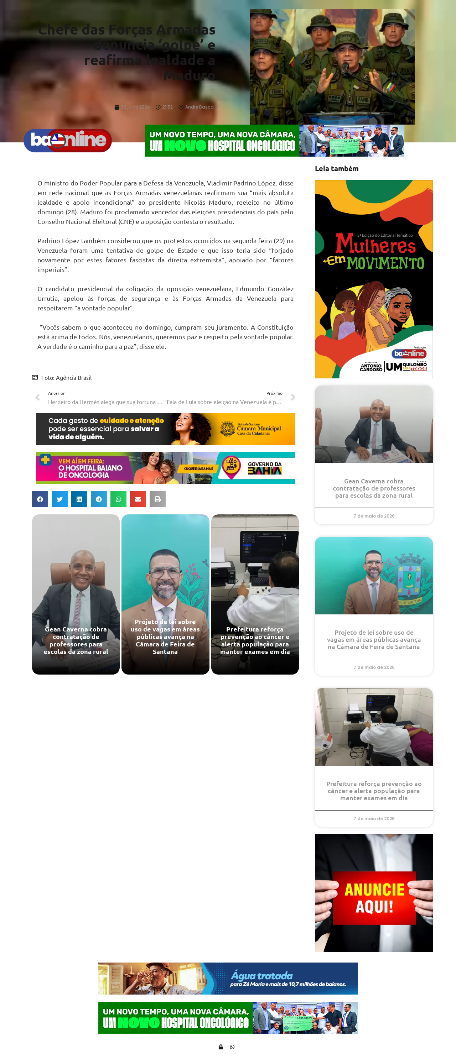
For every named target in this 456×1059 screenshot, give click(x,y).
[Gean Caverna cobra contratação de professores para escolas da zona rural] (76, 597)
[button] (40, 502)
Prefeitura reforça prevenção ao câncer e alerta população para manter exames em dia (374, 793)
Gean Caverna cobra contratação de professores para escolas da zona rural (374, 490)
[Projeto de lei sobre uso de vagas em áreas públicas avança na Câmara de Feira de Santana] (165, 597)
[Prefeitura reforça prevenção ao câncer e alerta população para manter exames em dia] (255, 597)
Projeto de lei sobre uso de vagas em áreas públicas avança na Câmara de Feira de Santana (374, 641)
